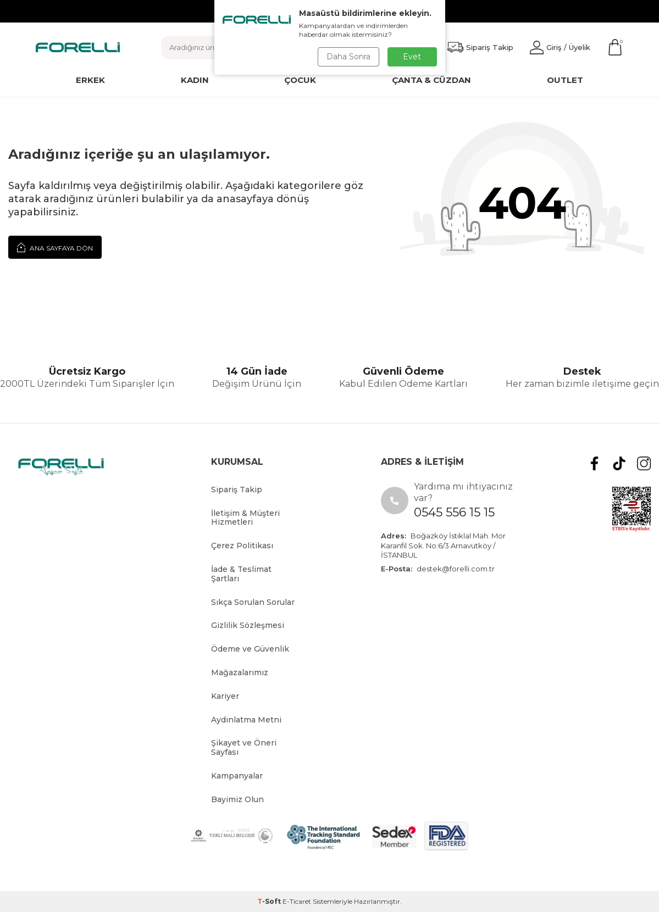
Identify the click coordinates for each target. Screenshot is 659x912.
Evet (412, 57)
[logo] (78, 47)
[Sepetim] (615, 47)
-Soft (270, 901)
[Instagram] (644, 463)
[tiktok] (619, 463)
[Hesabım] (560, 47)
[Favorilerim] (480, 47)
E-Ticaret (297, 901)
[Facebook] (594, 463)
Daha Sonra (348, 57)
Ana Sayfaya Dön (55, 247)
